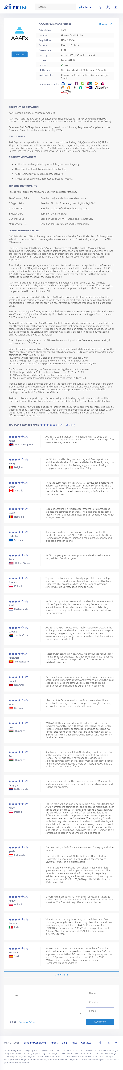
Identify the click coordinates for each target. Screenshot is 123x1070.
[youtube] (116, 7)
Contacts (86, 6)
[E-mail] (100, 1010)
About (52, 6)
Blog (63, 6)
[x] (108, 7)
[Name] (100, 993)
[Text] (45, 1002)
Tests (73, 6)
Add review (100, 1021)
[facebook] (100, 7)
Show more (61, 974)
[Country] (100, 1002)
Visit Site (19, 54)
